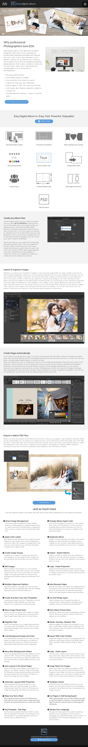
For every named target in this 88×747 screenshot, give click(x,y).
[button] (85, 4)
